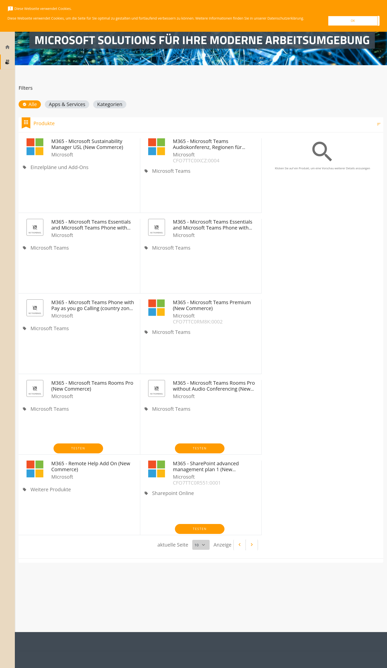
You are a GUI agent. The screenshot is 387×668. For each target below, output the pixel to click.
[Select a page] (201, 545)
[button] (30, 104)
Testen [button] (78, 448)
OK (353, 21)
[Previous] (239, 545)
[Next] (252, 545)
